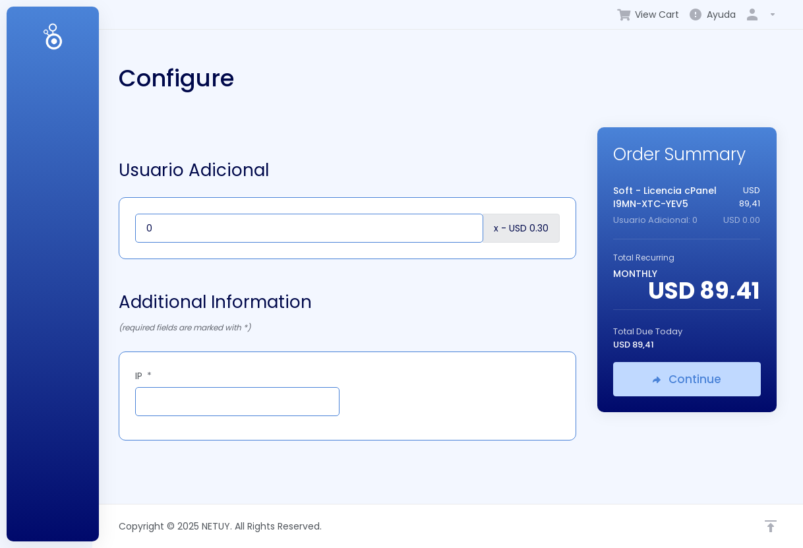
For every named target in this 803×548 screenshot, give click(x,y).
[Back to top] (770, 526)
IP (143, 375)
